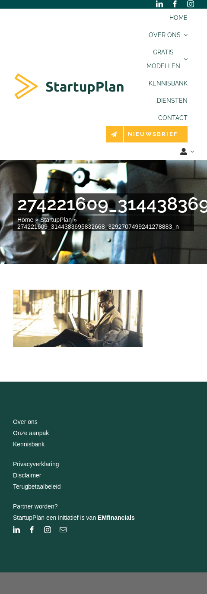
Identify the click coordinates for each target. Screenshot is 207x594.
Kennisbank (29, 444)
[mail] (63, 529)
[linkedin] (159, 3)
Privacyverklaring (36, 464)
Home (25, 219)
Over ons (25, 421)
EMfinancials (116, 517)
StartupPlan (56, 219)
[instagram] (190, 3)
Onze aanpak (31, 433)
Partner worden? (35, 506)
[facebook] (175, 3)
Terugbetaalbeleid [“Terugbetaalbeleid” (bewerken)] (37, 486)
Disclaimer (27, 475)
